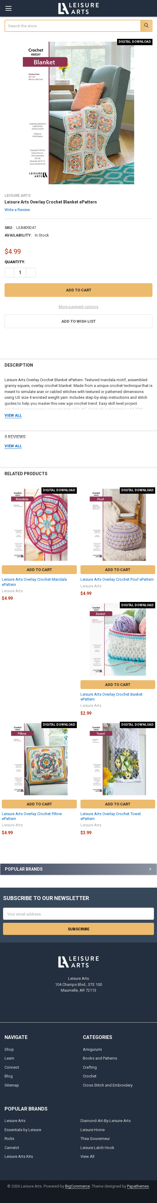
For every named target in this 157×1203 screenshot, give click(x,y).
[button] (79, 321)
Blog (9, 1076)
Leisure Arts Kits (19, 1156)
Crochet (89, 1076)
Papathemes (138, 1186)
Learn (9, 1058)
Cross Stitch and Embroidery (107, 1085)
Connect (12, 1067)
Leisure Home (92, 1129)
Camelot (12, 1147)
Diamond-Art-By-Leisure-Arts (105, 1120)
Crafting (90, 1067)
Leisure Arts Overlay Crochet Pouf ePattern (117, 579)
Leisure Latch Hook (97, 1147)
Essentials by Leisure (23, 1129)
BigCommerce (77, 1186)
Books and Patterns (100, 1058)
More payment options (78, 306)
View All (87, 1156)
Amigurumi (92, 1049)
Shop (9, 1049)
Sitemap (12, 1085)
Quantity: (15, 262)
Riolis (9, 1138)
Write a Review (17, 209)
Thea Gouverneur (95, 1138)
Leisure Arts (15, 1120)
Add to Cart (39, 569)
